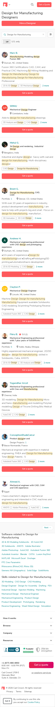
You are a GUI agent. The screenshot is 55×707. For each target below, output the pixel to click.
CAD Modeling (34, 582)
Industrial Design (9, 590)
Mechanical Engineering (12, 598)
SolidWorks (43, 571)
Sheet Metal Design (31, 606)
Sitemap (28, 692)
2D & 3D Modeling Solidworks (15, 542)
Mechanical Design (10, 594)
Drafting (42, 586)
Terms (18, 692)
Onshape (31, 558)
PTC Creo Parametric (11, 562)
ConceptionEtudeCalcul (22, 435)
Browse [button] (27, 626)
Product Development (12, 602)
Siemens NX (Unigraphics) (13, 571)
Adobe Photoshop (20, 508)
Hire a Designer (27, 23)
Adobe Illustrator (32, 546)
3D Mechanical (29, 86)
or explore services (41, 673)
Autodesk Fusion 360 (12, 314)
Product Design (32, 598)
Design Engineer (9, 586)
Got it (7, 701)
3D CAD (25, 218)
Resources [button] (27, 640)
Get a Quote (44, 5)
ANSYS (6, 508)
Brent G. (14, 189)
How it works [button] (27, 618)
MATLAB (6, 558)
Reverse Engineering (11, 606)
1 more (45, 508)
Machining (40, 590)
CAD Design (20, 582)
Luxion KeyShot (43, 554)
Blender (23, 554)
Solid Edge (32, 571)
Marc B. (14, 53)
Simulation (46, 606)
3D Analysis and (13, 122)
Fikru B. (14, 334)
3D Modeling (7, 582)
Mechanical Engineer (29, 594)
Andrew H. (15, 239)
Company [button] (27, 633)
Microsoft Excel (18, 558)
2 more (45, 86)
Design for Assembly (27, 586)
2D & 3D (10, 86)
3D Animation (9, 218)
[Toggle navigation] (6, 4)
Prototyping (28, 602)
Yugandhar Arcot (19, 383)
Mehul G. (14, 143)
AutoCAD (7, 415)
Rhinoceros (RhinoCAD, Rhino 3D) (17, 567)
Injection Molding (26, 590)
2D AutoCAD (37, 542)
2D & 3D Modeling (11, 267)
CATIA (32, 554)
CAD (32, 122)
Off (7, 42)
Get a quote (27, 93)
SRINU (13, 106)
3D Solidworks (8, 546)
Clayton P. (15, 287)
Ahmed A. (15, 482)
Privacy (9, 692)
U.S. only (16, 42)
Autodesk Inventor (10, 554)
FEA (50, 586)
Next (47, 528)
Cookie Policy (34, 702)
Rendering (40, 602)
